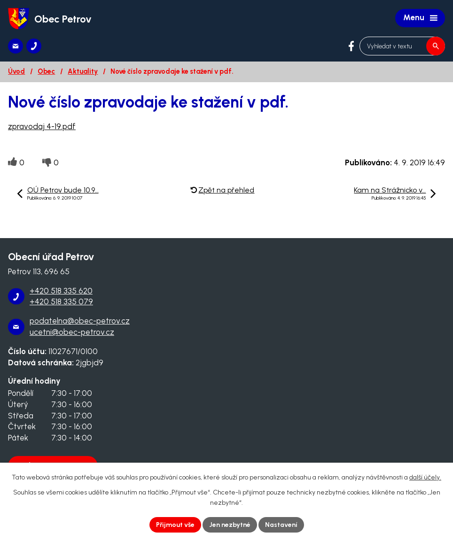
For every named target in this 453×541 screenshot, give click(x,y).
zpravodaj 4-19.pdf (42, 126)
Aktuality (83, 71)
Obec (46, 71)
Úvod (16, 71)
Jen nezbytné (229, 525)
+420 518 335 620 (61, 290)
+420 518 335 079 (61, 301)
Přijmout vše (175, 525)
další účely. (425, 477)
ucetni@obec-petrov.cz (72, 332)
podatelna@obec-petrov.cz (80, 320)
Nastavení (281, 525)
